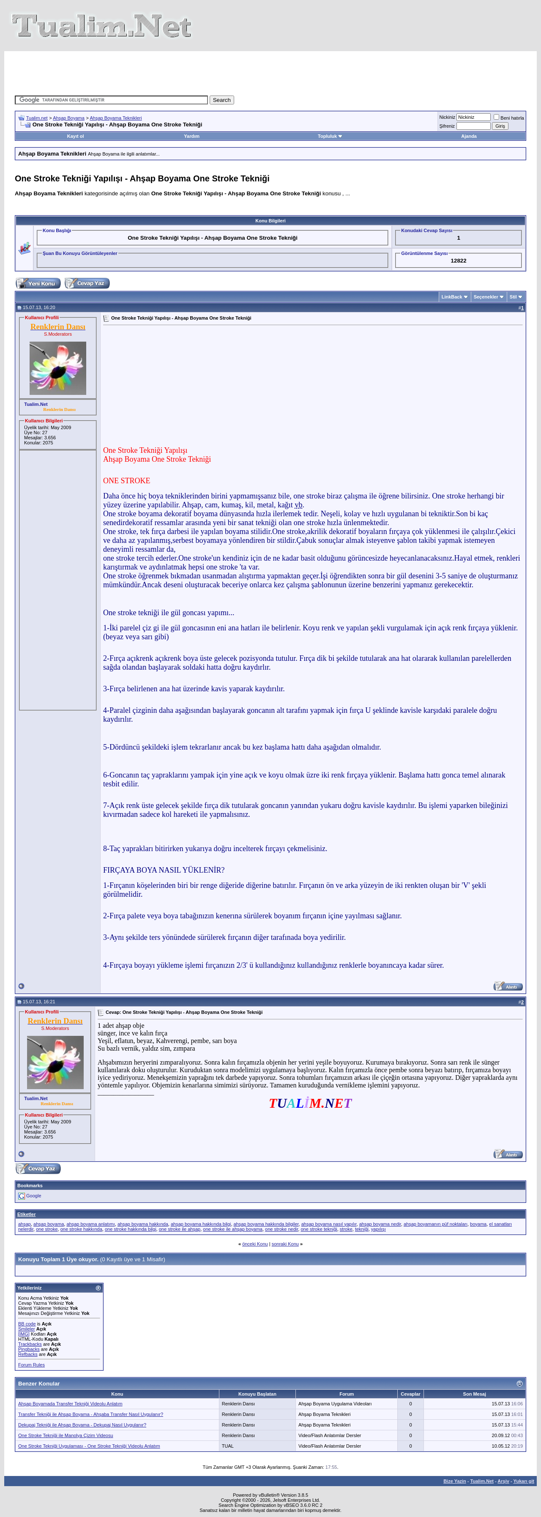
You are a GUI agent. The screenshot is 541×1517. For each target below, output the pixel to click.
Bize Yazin (454, 1481)
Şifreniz (447, 126)
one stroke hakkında (81, 1229)
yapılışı (378, 1229)
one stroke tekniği (319, 1229)
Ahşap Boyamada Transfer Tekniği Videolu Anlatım (70, 1403)
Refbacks (28, 1354)
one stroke (46, 1229)
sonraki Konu (285, 1243)
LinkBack (452, 296)
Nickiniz (447, 117)
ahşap (24, 1224)
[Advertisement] (270, 70)
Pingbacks (29, 1349)
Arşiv (503, 1481)
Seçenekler (486, 296)
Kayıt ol (75, 136)
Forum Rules (31, 1364)
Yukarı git (523, 1481)
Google (33, 1195)
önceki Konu (255, 1243)
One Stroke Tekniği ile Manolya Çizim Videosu (65, 1435)
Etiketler (26, 1214)
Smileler (26, 1328)
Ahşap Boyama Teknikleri (116, 117)
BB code (27, 1323)
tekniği (362, 1229)
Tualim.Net (482, 1481)
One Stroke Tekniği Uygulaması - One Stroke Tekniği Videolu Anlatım (89, 1446)
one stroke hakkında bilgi (130, 1229)
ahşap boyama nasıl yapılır (329, 1224)
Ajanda (469, 136)
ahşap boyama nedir (380, 1224)
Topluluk (330, 136)
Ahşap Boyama (69, 117)
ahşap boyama (48, 1224)
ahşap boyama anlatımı (90, 1224)
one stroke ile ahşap (179, 1229)
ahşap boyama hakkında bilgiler (266, 1224)
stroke (346, 1229)
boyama (478, 1224)
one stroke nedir (281, 1229)
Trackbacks (30, 1344)
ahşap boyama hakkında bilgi (201, 1224)
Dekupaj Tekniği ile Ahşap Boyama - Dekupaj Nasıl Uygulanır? (82, 1424)
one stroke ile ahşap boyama (232, 1229)
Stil (513, 296)
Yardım (191, 136)
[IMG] (24, 1333)
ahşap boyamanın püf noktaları (435, 1224)
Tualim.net (37, 117)
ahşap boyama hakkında (142, 1224)
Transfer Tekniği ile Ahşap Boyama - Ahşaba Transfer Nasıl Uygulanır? (90, 1414)
